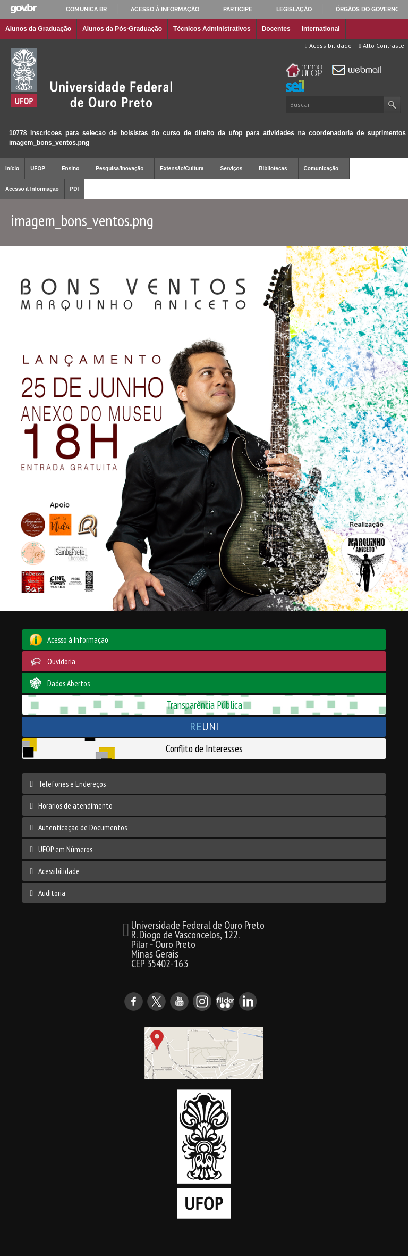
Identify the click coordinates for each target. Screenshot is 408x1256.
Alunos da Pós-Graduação (122, 28)
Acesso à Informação (32, 189)
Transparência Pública (204, 704)
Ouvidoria (61, 661)
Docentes (276, 28)
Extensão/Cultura (181, 168)
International (321, 28)
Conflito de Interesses (204, 748)
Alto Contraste (381, 45)
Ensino (70, 168)
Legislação (294, 9)
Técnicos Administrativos (212, 28)
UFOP (37, 168)
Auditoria (51, 892)
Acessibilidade (328, 45)
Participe (237, 9)
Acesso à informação (165, 9)
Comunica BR (86, 9)
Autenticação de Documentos (82, 827)
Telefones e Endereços (72, 783)
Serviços (231, 168)
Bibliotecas (273, 168)
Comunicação (321, 168)
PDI (74, 189)
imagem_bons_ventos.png (49, 142)
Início (4, 123)
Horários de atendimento (75, 805)
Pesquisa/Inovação (119, 168)
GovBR (23, 9)
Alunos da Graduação (38, 28)
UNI (204, 726)
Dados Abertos (68, 683)
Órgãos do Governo (368, 9)
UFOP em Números (65, 849)
